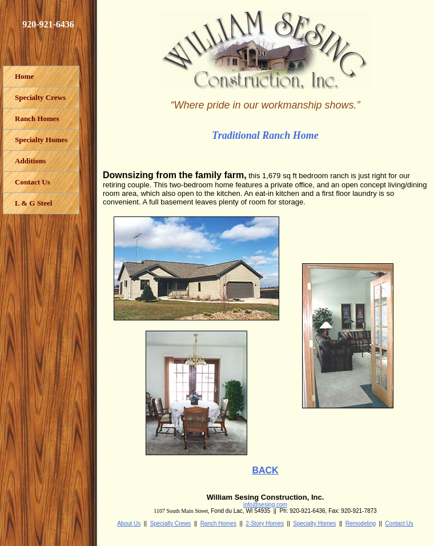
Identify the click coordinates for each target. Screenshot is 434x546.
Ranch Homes (218, 523)
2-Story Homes (265, 523)
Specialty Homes (314, 523)
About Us (128, 523)
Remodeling (360, 523)
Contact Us (399, 523)
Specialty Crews (170, 523)
